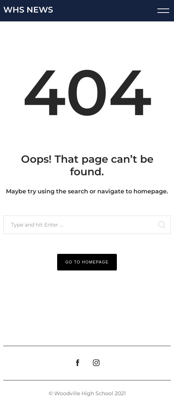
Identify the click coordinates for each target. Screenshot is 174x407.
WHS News (28, 10)
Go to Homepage (87, 262)
